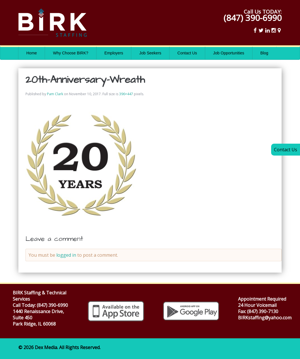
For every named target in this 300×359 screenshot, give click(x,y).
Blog (264, 53)
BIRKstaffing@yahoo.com (265, 318)
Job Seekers (150, 53)
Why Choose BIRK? (70, 53)
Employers (113, 53)
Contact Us (187, 53)
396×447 (126, 94)
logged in (66, 255)
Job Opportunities (228, 53)
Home (31, 53)
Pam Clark (55, 94)
